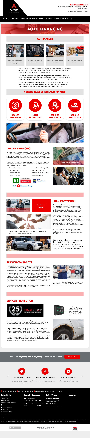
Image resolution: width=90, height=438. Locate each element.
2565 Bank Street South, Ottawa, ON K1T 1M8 (52, 400)
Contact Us (4, 409)
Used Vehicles (5, 400)
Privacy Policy (5, 414)
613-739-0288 (57, 391)
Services (49, 18)
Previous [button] (8, 376)
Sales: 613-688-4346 (83, 8)
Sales (25, 398)
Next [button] (82, 376)
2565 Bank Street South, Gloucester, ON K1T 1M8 (73, 7)
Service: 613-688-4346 (82, 10)
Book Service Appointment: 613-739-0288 (78, 11)
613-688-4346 (11, 391)
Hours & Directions (6, 407)
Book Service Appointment (8, 402)
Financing (57, 18)
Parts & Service (31, 398)
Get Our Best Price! (72, 357)
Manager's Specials (38, 18)
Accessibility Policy (6, 411)
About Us (4, 405)
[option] (21, 376)
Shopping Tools (26, 18)
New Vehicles (5, 398)
